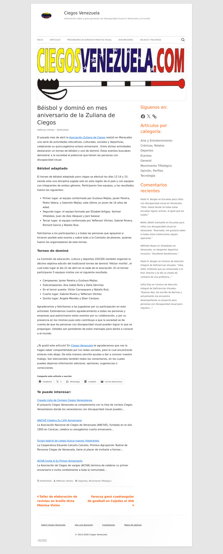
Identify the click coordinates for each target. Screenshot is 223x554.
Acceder (42, 540)
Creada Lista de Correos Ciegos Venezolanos (64, 400)
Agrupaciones (125, 40)
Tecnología (147, 175)
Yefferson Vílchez (45, 130)
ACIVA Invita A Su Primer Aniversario (59, 460)
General (145, 160)
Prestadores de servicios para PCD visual (89, 40)
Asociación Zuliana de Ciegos (87, 137)
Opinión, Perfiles (151, 170)
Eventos (146, 155)
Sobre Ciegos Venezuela (53, 525)
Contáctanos (108, 525)
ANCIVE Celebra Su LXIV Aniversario (59, 420)
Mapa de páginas (133, 525)
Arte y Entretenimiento (156, 140)
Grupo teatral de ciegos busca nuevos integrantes (68, 440)
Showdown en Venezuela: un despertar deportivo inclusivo (159, 250)
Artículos (55, 40)
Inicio (40, 40)
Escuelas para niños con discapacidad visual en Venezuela (162, 226)
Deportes (82, 481)
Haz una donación (84, 525)
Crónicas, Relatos (152, 145)
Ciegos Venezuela (82, 13)
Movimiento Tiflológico (100, 481)
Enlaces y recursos (150, 40)
